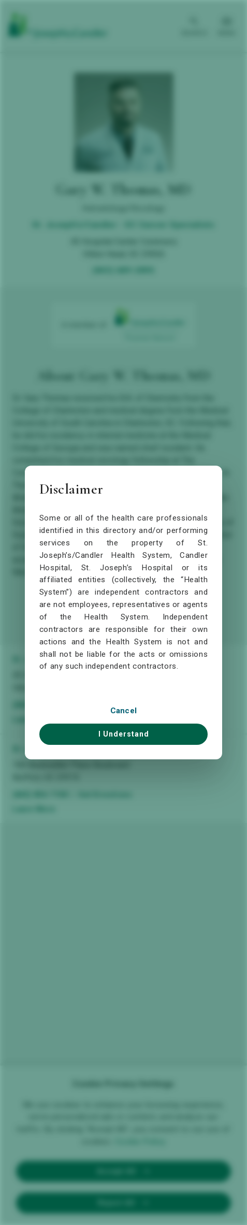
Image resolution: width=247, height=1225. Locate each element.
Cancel (123, 710)
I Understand (123, 734)
